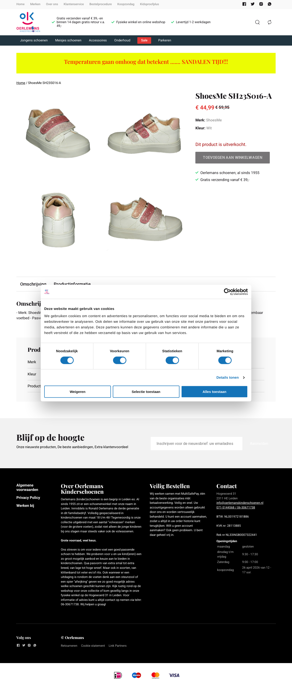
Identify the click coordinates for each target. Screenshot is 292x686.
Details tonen (227, 377)
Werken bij (25, 506)
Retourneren (69, 646)
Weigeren (77, 392)
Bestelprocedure (100, 4)
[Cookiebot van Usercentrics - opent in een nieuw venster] (227, 291)
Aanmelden (259, 444)
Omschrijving (33, 284)
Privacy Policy (28, 498)
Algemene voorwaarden (27, 487)
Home (20, 4)
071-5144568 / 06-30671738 (235, 508)
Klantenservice (74, 4)
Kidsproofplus (149, 4)
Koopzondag (126, 4)
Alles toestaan (214, 392)
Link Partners (118, 646)
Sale (144, 40)
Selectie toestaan (146, 392)
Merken (35, 4)
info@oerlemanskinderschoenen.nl (239, 503)
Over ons (52, 4)
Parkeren (164, 40)
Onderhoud (122, 40)
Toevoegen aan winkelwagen (232, 157)
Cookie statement (93, 646)
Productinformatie (72, 284)
